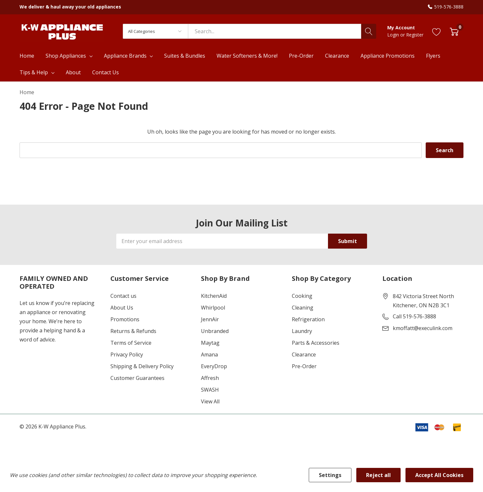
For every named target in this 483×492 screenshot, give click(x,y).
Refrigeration (308, 319)
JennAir (210, 319)
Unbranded (215, 331)
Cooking (302, 295)
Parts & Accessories (315, 342)
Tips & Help (34, 72)
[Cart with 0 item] (454, 31)
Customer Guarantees (137, 378)
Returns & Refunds (133, 331)
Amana (209, 354)
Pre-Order (304, 366)
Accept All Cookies (439, 475)
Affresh (210, 378)
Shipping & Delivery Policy (142, 366)
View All (210, 401)
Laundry (302, 331)
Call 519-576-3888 (414, 316)
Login (393, 35)
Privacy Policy (126, 354)
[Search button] (368, 31)
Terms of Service (130, 342)
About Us (121, 307)
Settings (330, 475)
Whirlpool (213, 307)
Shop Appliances (66, 55)
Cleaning (302, 307)
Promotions (124, 319)
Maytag (210, 342)
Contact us (123, 295)
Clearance (304, 354)
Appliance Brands (125, 55)
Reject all (378, 475)
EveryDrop (214, 366)
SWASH (210, 389)
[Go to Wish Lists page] (436, 31)
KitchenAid (214, 295)
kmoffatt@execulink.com (422, 328)
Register (414, 35)
